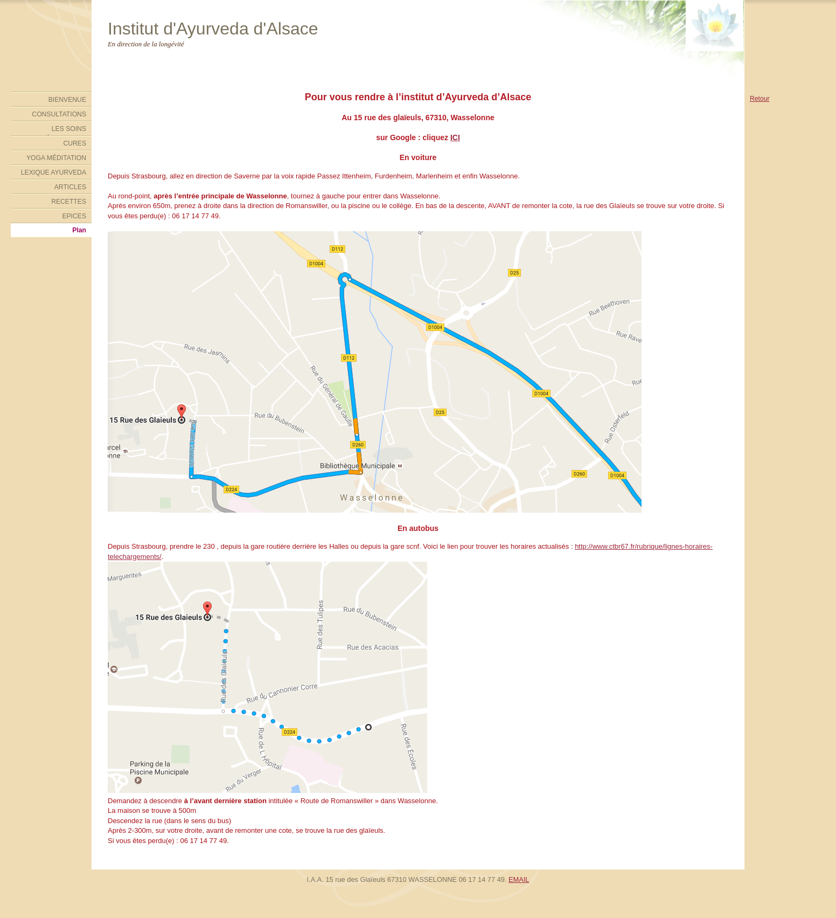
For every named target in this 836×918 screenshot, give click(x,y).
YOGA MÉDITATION (56, 158)
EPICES (74, 216)
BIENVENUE (67, 99)
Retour (760, 98)
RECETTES (68, 201)
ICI (455, 137)
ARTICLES (70, 187)
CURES (74, 143)
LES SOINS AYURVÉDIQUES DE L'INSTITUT (55, 130)
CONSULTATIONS (59, 114)
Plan (79, 230)
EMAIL (518, 879)
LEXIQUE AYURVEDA (53, 172)
